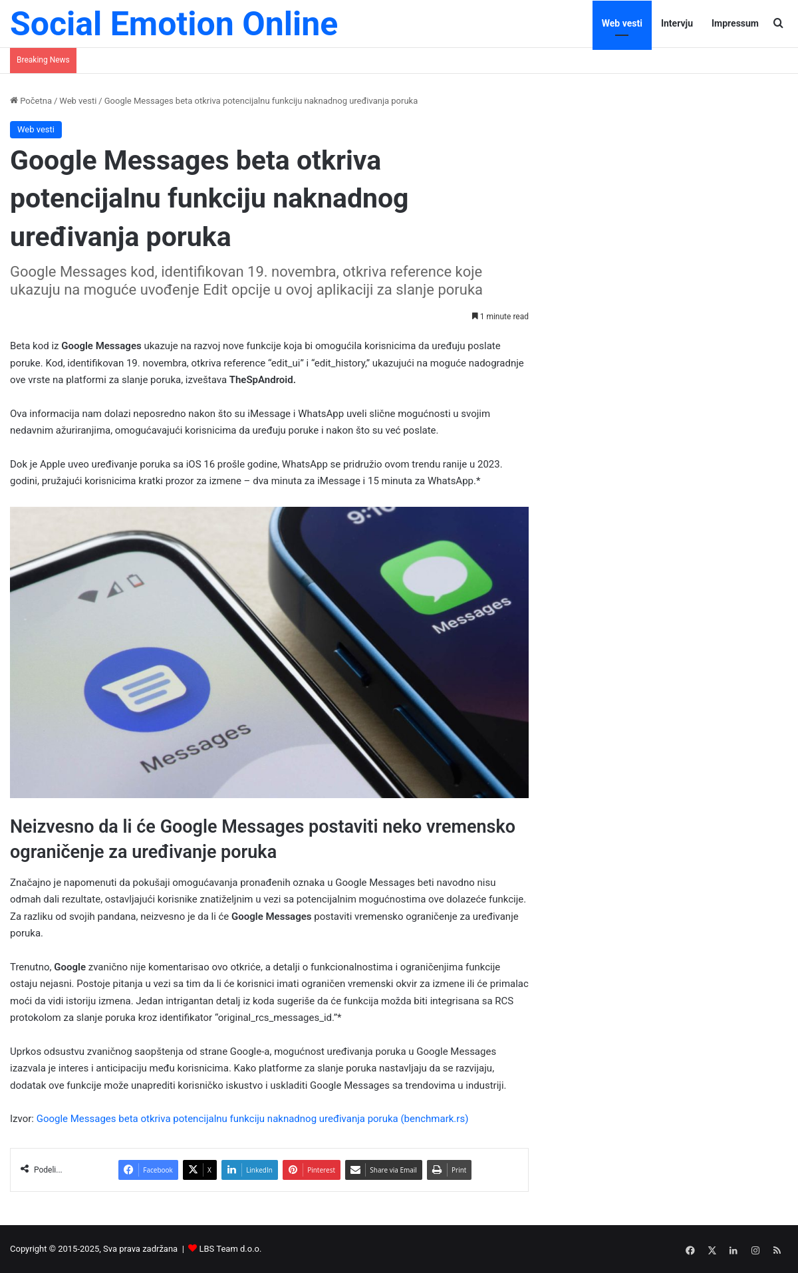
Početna (31, 101)
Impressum (735, 23)
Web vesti (622, 23)
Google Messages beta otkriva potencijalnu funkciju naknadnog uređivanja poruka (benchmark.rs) (253, 1119)
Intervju (677, 23)
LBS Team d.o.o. (231, 1249)
